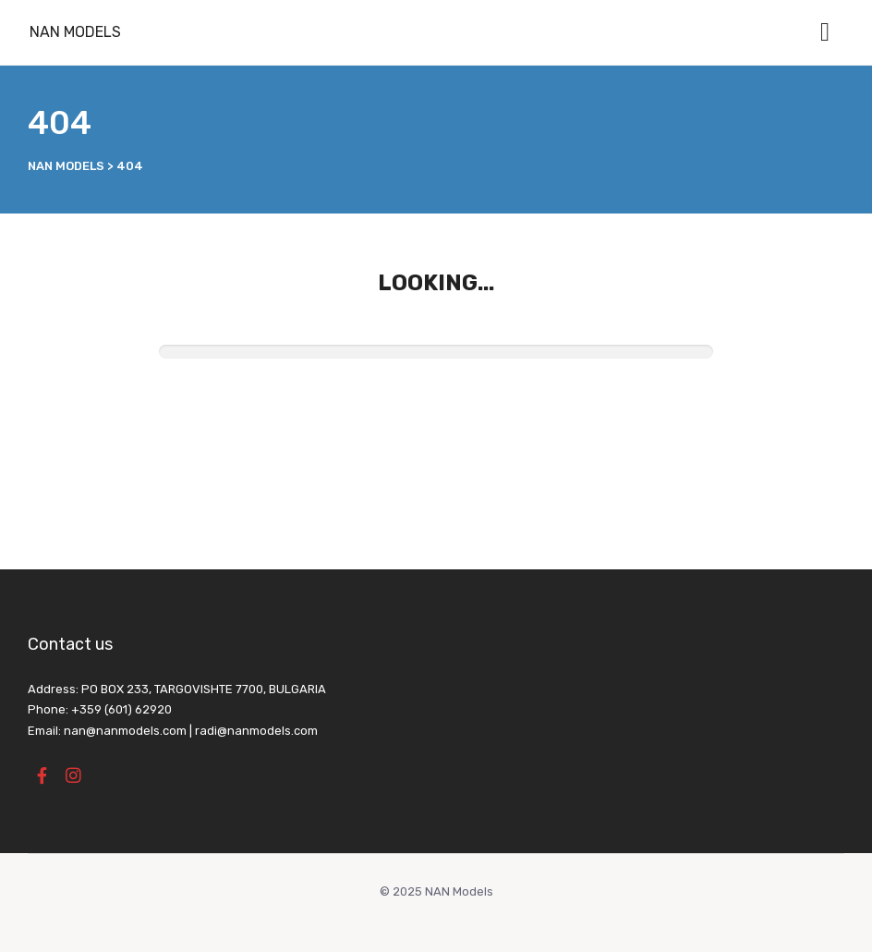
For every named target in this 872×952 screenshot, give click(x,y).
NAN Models (75, 32)
